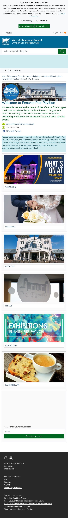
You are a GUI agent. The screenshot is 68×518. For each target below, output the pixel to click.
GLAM (7, 485)
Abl (5, 479)
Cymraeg (59, 32)
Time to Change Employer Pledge (18, 509)
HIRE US (8, 306)
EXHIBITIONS (11, 345)
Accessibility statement (14, 463)
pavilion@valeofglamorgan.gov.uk (20, 124)
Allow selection (42, 26)
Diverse (7, 482)
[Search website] (30, 51)
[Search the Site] (62, 51)
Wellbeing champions (13, 487)
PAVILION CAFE (12, 385)
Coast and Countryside (51, 76)
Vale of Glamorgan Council (13, 76)
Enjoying (36, 76)
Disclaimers (9, 469)
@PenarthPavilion (13, 131)
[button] (3, 70)
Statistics (42, 20)
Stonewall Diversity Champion (17, 506)
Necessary (26, 20)
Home (28, 76)
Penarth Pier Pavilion (10, 79)
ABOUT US (9, 266)
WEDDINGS (10, 227)
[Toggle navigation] (34, 70)
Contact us (8, 466)
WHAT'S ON (10, 187)
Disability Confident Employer (16, 498)
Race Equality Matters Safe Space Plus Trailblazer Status (28, 503)
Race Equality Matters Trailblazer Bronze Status (24, 501)
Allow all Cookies (26, 26)
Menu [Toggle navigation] (6, 33)
